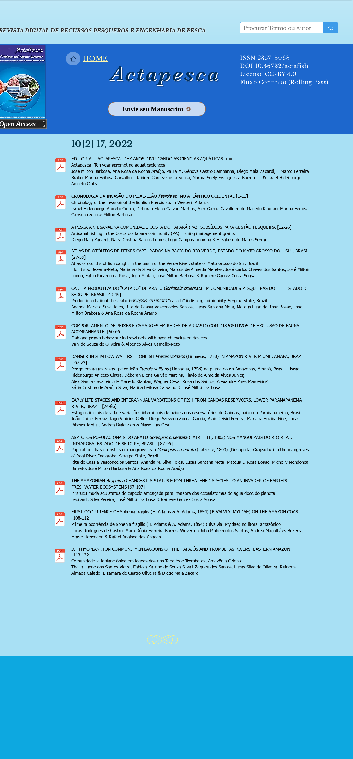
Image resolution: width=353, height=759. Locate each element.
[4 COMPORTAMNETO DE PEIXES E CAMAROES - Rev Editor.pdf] (60, 333)
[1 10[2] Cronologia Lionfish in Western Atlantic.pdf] (60, 202)
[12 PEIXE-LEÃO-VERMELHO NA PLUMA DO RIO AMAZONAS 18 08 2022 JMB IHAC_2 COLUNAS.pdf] (60, 364)
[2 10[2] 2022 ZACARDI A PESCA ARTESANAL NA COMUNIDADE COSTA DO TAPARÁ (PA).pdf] (60, 235)
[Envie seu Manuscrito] (157, 109)
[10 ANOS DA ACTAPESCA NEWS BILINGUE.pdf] (60, 165)
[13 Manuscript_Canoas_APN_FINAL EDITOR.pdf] (60, 408)
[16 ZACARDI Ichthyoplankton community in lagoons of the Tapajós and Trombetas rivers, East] (60, 556)
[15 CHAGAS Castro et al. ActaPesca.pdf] (60, 519)
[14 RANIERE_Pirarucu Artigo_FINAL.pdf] (60, 488)
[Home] (73, 58)
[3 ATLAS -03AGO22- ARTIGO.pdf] (61, 258)
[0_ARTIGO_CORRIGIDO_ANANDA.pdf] (61, 295)
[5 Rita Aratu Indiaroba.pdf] (60, 447)
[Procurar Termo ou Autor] (278, 28)
